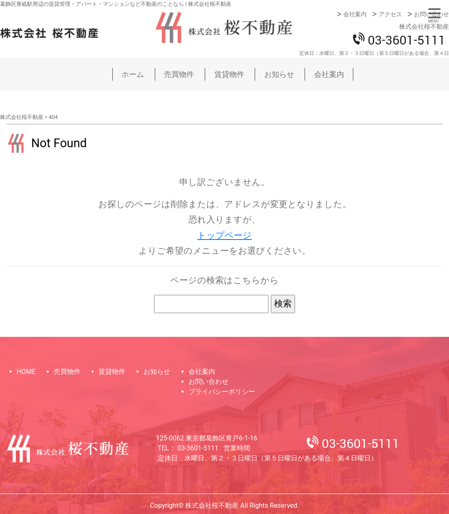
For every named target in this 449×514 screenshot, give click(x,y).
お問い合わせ (431, 14)
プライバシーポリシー (222, 391)
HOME (26, 372)
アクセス (390, 14)
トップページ (224, 235)
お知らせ (279, 74)
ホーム (133, 74)
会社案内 (355, 14)
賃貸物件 (229, 74)
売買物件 (179, 74)
